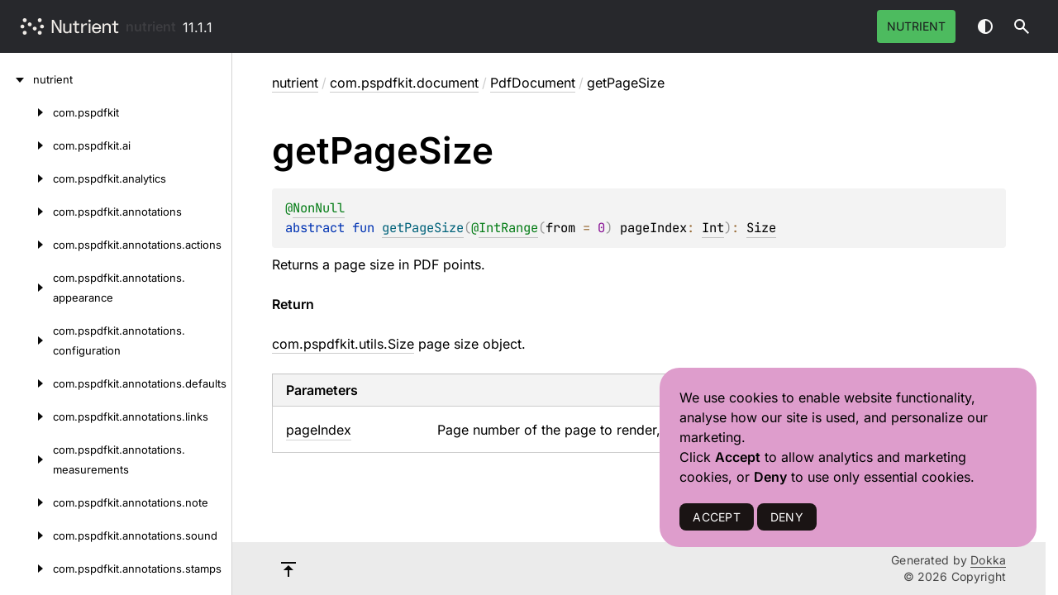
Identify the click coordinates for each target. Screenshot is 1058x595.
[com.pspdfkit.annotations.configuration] (26, 340)
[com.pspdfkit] (26, 112)
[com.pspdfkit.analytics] (26, 178)
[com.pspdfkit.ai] (26, 145)
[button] (1021, 26)
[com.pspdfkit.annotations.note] (26, 502)
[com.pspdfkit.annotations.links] (26, 416)
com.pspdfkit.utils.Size (343, 344)
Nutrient (916, 26)
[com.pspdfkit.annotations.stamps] (26, 568)
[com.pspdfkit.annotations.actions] (26, 244)
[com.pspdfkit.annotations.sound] (26, 535)
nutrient (151, 26)
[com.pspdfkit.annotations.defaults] (26, 383)
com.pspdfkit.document (404, 82)
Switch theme (985, 26)
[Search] (1021, 26)
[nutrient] (16, 79)
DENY (786, 517)
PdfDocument (532, 82)
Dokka (988, 560)
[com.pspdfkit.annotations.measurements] (26, 459)
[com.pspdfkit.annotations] (26, 211)
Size (761, 227)
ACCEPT (716, 517)
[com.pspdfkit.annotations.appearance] (26, 287)
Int (713, 227)
